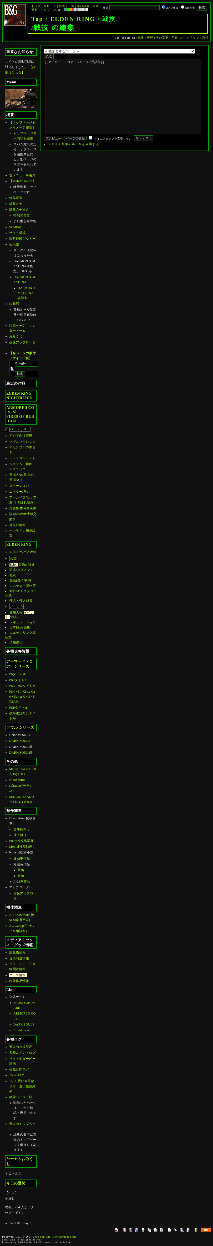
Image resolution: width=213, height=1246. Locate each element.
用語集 (14, 508)
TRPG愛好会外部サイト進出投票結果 (22, 1086)
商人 (14, 617)
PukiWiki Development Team (58, 1236)
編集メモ (15, 203)
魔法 (12, 580)
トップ (36, 6)
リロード (50, 6)
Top (37, 19)
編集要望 (15, 198)
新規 (62, 6)
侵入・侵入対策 (21, 601)
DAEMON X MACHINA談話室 (27, 293)
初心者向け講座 (20, 435)
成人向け (20, 835)
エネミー (15, 491)
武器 (13, 558)
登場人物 (15, 475)
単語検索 (83, 6)
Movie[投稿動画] (21, 846)
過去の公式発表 (20, 1047)
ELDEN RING (72, 19)
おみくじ (15, 336)
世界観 (14, 627)
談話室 (14, 514)
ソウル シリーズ (20, 727)
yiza (39, 1239)
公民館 (14, 244)
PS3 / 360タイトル (22, 686)
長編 (21, 870)
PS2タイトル (18, 680)
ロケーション (19, 485)
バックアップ (189, 37)
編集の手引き (19, 209)
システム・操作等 (22, 586)
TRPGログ (16, 1075)
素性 (12, 591)
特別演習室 (21, 215)
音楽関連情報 (19, 958)
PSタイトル (17, 674)
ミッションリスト (22, 458)
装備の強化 (27, 565)
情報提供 (16, 642)
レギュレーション (22, 441)
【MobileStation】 (22, 181)
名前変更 (162, 37)
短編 (21, 876)
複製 (150, 37)
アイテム (16, 606)
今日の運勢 (16, 1183)
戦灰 (12, 575)
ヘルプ (45, 9)
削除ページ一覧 (20, 1097)
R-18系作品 (21, 881)
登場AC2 (15, 480)
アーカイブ (17, 497)
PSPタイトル (18, 707)
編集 (141, 37)
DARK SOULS (19, 741)
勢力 (26, 491)
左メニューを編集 (22, 175)
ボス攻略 (30, 552)
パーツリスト (20, 429)
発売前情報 (17, 525)
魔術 (20, 580)
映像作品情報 (19, 981)
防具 (12, 570)
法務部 (14, 304)
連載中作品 (21, 858)
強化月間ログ (19, 1069)
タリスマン (25, 570)
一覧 (71, 6)
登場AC (29, 475)
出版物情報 (17, 952)
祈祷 (28, 580)
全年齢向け (21, 829)
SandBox (15, 227)
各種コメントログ (22, 1052)
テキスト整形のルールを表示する (73, 160)
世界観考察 (28, 508)
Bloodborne (17, 780)
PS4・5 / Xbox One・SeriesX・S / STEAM (22, 696)
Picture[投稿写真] (21, 841)
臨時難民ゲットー (22, 238)
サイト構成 (17, 233)
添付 (205, 37)
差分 (174, 37)
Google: (21, 363)
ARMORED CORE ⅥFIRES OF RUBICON (20, 414)
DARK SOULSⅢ (21, 752)
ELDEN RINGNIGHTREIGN (19, 395)
